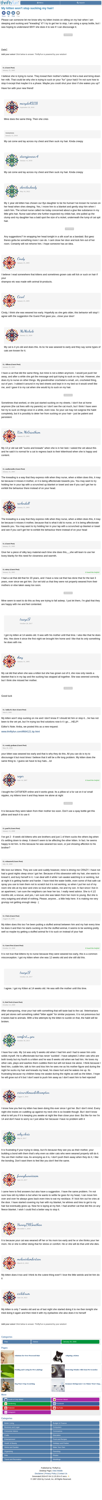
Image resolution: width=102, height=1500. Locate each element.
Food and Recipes (60, 1439)
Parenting (56, 1451)
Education (57, 1435)
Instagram (9, 1412)
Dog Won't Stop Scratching (25, 1384)
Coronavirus (57, 1431)
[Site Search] (80, 3)
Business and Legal (11, 1427)
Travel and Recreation (12, 1459)
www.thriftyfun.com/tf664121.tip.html (20, 731)
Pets (6, 1342)
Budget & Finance (60, 1423)
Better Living (9, 1423)
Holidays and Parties (61, 1443)
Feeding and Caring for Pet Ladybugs (29, 1370)
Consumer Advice (11, 1431)
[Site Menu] (40, 3)
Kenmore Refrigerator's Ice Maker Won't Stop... (83, 1384)
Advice (35, 1342)
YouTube (58, 1408)
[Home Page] (10, 1)
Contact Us (62, 1473)
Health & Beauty (10, 1443)
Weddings (57, 1459)
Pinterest (9, 1408)
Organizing (8, 1451)
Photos (55, 1455)
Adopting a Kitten (72, 1356)
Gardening (10, 1403)
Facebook (58, 1403)
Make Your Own (59, 1447)
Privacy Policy (50, 1473)
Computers (57, 1427)
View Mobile (58, 1471)
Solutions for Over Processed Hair (27, 1356)
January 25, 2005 (69, 1342)
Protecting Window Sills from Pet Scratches (81, 1370)
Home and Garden (11, 1447)
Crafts (6, 1435)
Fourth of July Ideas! (13, 1399)
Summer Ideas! (60, 1399)
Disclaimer (39, 1473)
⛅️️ (69, 1476)
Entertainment (9, 1439)
